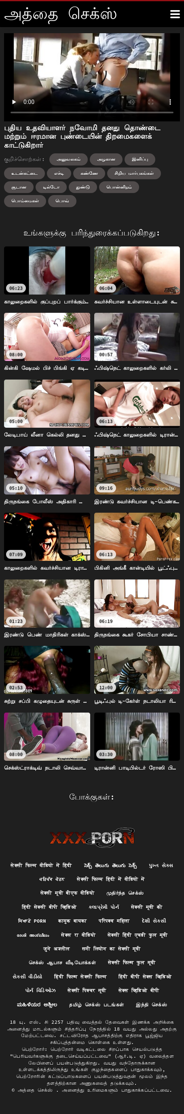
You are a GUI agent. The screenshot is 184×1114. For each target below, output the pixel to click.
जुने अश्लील (56, 949)
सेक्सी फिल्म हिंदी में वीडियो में (110, 879)
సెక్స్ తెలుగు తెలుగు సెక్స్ (110, 865)
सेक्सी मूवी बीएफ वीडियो (67, 893)
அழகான (106, 159)
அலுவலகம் (68, 159)
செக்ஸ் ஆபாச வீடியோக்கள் (62, 962)
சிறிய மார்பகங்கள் (134, 173)
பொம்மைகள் (25, 201)
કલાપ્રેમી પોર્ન (104, 907)
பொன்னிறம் (119, 187)
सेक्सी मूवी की (146, 907)
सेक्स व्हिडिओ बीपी (138, 990)
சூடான (18, 187)
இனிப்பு (140, 159)
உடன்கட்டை (24, 173)
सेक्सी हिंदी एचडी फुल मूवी (137, 935)
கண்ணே (89, 173)
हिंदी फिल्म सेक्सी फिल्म (80, 977)
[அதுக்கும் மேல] (175, 14)
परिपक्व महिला (114, 921)
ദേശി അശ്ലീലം (33, 935)
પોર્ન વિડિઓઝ (40, 990)
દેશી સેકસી (154, 921)
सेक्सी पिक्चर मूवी (87, 990)
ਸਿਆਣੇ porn (32, 921)
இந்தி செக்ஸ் (151, 1005)
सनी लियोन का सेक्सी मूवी (111, 949)
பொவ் (62, 201)
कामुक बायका (72, 921)
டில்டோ (51, 187)
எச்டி (59, 173)
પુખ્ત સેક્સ (161, 865)
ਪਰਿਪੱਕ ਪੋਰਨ (52, 879)
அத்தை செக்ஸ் (37, 1090)
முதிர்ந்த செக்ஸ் (125, 893)
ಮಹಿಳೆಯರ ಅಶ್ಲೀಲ (37, 1005)
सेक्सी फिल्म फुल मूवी (131, 962)
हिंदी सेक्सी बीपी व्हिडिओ (49, 907)
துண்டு (83, 187)
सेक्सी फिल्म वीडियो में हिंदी (41, 865)
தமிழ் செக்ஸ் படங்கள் (96, 1005)
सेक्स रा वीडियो (78, 935)
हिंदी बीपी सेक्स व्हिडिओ (144, 977)
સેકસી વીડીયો (27, 977)
